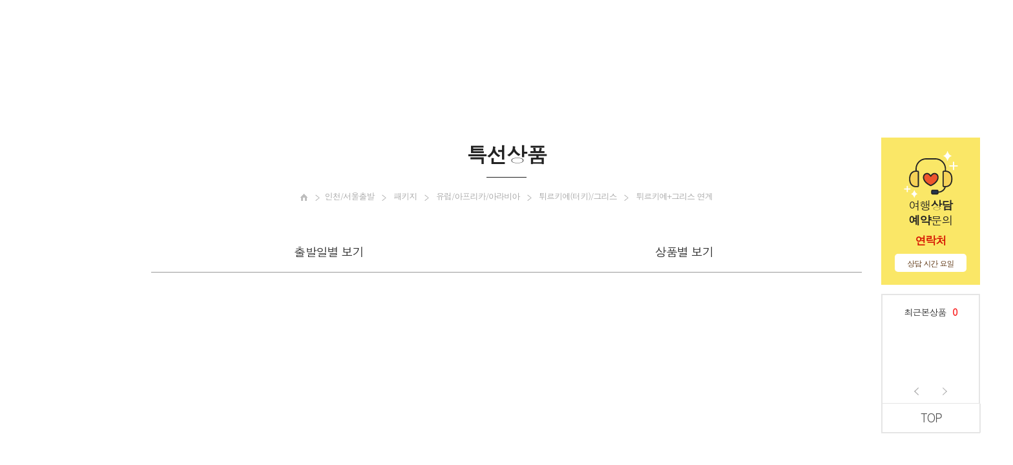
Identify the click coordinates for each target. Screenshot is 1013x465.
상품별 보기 (684, 251)
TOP (931, 417)
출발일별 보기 (328, 251)
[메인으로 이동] (304, 197)
